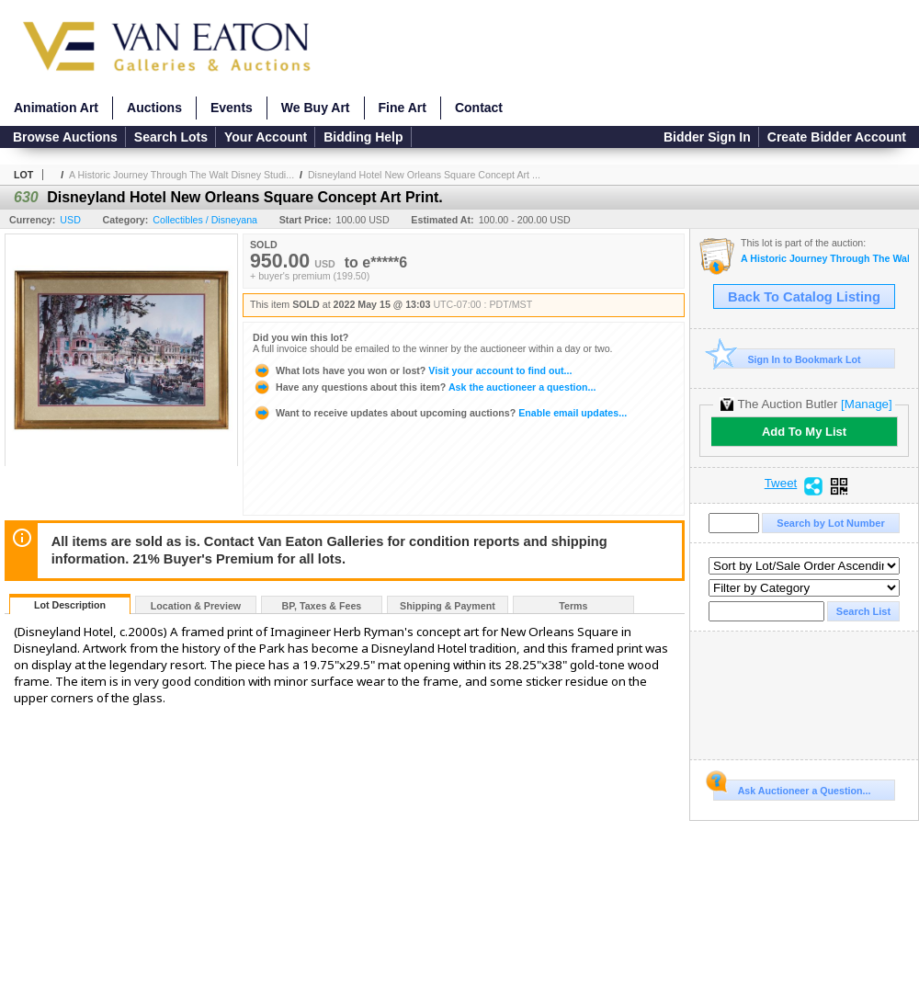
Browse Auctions (65, 137)
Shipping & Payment (447, 605)
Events (231, 107)
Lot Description (70, 604)
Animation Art (56, 107)
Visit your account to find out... (412, 370)
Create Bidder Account (836, 137)
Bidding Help (363, 137)
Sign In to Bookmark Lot (787, 359)
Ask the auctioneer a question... (424, 387)
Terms (573, 605)
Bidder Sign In (707, 137)
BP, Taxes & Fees (322, 605)
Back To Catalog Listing (804, 297)
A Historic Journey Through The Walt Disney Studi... (181, 174)
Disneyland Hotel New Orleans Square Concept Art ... (424, 174)
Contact (479, 107)
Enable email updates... (440, 412)
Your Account (265, 137)
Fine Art (402, 107)
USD (70, 219)
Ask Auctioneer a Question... (791, 788)
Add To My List (804, 431)
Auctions (154, 107)
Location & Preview (196, 605)
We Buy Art (315, 107)
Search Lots (171, 137)
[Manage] (866, 404)
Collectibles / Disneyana (205, 219)
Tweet (781, 483)
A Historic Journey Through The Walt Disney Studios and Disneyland (825, 259)
